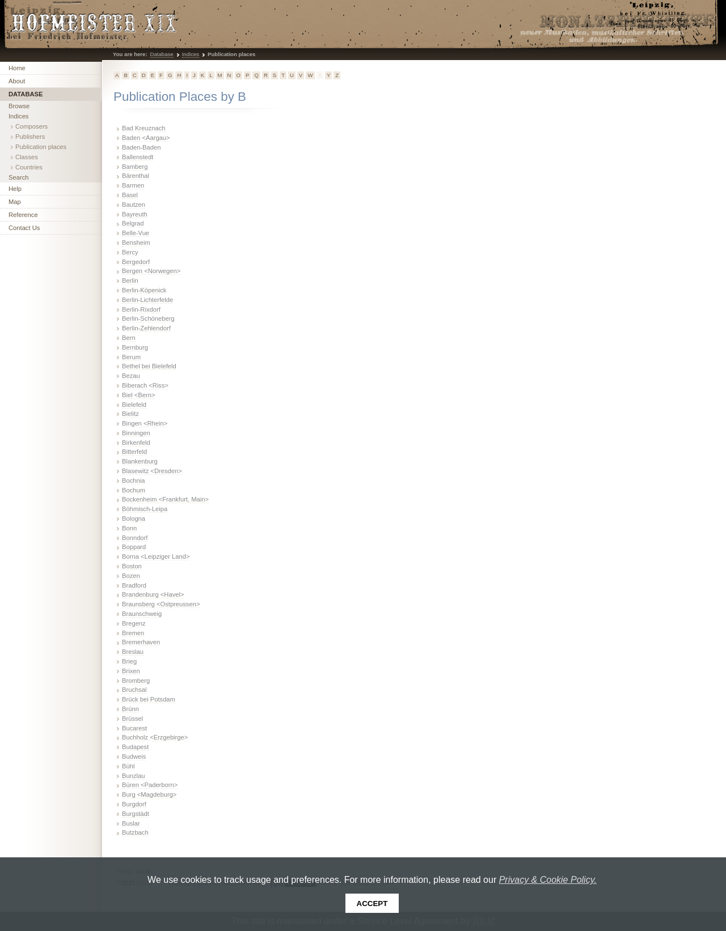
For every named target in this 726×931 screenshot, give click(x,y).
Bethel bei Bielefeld (149, 366)
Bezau (131, 375)
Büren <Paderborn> (150, 784)
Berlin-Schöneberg (148, 318)
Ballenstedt (137, 157)
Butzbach (135, 832)
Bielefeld (134, 404)
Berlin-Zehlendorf (146, 328)
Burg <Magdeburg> (149, 794)
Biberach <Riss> (145, 385)
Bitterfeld (134, 451)
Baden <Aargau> (146, 137)
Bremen (133, 633)
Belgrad (133, 223)
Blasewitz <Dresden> (152, 470)
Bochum (133, 490)
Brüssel (132, 718)
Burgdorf (134, 804)
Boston (132, 566)
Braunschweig (142, 613)
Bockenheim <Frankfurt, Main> (165, 499)
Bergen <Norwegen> (151, 270)
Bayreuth (134, 214)
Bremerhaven (141, 642)
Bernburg (135, 347)
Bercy (130, 252)
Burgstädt (135, 813)
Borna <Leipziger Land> (155, 556)
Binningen (136, 433)
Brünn (130, 708)
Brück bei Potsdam (148, 699)
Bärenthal (135, 175)
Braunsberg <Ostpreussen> (161, 604)
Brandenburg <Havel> (153, 594)
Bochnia (133, 480)
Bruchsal (134, 689)
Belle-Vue (135, 232)
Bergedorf (136, 261)
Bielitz (130, 413)
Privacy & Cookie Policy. (548, 880)
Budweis (134, 756)
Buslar (131, 823)
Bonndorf (134, 537)
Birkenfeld (136, 442)
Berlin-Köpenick (144, 290)
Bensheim (136, 242)
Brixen (131, 671)
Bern (129, 337)
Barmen (133, 185)
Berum (131, 357)
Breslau (132, 651)
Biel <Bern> (138, 395)
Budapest (135, 746)
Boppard (134, 546)
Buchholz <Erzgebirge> (155, 737)
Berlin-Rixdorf (141, 309)
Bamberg (134, 166)
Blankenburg (140, 461)
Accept (372, 903)
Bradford (134, 585)
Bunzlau (133, 775)
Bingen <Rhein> (144, 423)
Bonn (129, 528)
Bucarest (134, 728)
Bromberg (136, 680)
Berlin (130, 280)
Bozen (131, 575)
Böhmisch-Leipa (144, 508)
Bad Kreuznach (144, 128)
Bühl (128, 766)
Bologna (133, 518)
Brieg (129, 661)
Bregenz (134, 623)
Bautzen (133, 204)
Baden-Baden (141, 147)
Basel (130, 195)
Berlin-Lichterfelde (147, 299)
